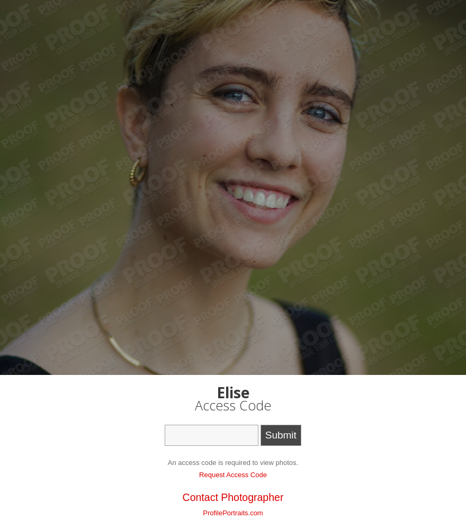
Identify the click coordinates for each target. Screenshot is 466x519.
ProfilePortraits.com (233, 513)
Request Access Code (233, 475)
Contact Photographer (233, 497)
